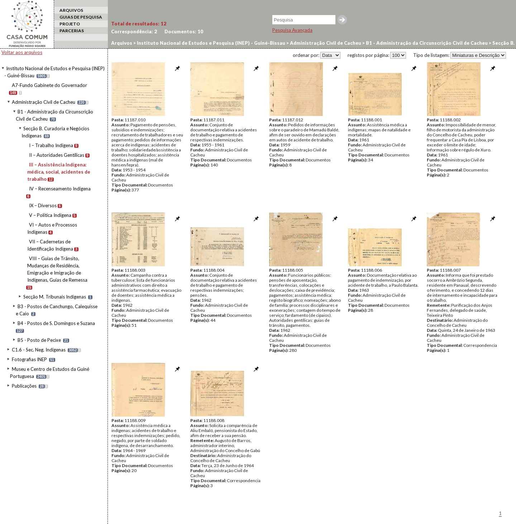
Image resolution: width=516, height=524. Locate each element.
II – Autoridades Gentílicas (56, 155)
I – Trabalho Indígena (51, 145)
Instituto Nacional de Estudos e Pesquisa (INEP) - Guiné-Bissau (210, 43)
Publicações (24, 386)
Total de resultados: (138, 23)
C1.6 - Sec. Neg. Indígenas (39, 350)
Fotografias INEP (29, 359)
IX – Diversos (43, 205)
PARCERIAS (71, 30)
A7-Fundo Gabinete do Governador (49, 85)
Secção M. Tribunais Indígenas (54, 297)
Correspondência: (134, 31)
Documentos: (183, 31)
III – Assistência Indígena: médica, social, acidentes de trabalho (58, 172)
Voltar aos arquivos (21, 52)
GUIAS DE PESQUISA (80, 17)
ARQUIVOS (71, 10)
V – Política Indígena (50, 215)
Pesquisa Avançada (292, 30)
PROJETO (69, 23)
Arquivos (121, 43)
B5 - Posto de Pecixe (39, 340)
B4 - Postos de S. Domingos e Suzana (56, 323)
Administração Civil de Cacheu (43, 102)
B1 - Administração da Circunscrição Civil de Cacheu (426, 43)
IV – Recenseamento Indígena (60, 188)
